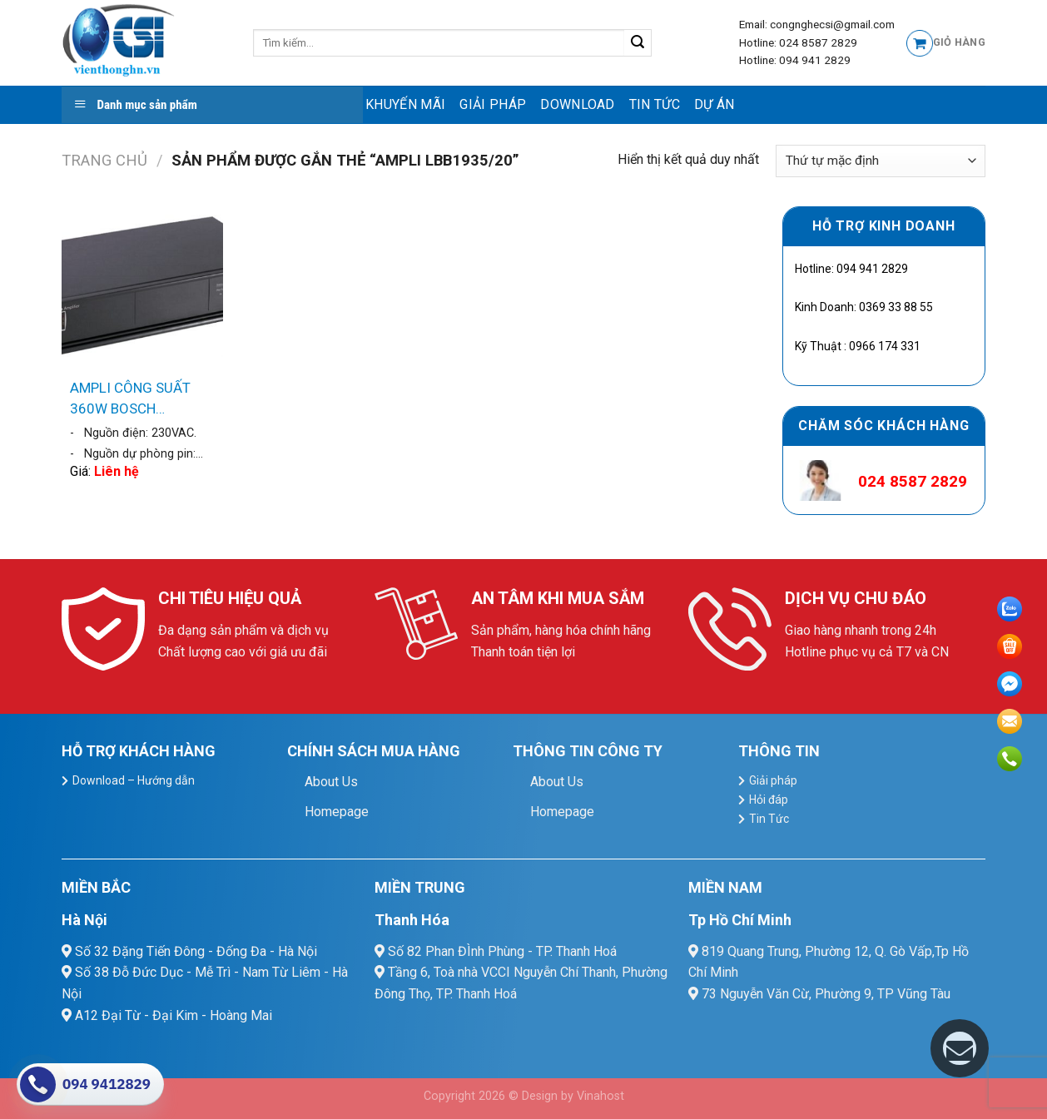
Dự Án (714, 104)
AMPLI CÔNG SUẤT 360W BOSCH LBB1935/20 (130, 399)
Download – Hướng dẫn (133, 780)
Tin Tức (654, 104)
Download (577, 104)
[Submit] (638, 43)
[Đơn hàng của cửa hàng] (880, 161)
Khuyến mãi (405, 104)
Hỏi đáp (768, 799)
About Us (331, 782)
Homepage (337, 811)
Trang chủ (104, 160)
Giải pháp (492, 104)
